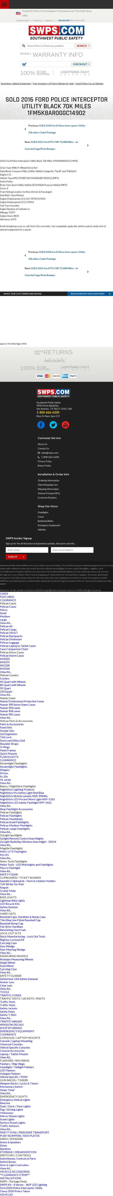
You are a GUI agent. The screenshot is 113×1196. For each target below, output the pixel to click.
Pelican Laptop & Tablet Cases (18, 645)
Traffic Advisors (9, 1125)
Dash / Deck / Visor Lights (15, 1106)
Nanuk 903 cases (10, 707)
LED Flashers (7, 1070)
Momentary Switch (11, 1086)
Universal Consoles (11, 1044)
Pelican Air (6, 626)
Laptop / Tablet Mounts (14, 1054)
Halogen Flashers (10, 1073)
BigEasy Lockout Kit (12, 939)
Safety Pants (7, 1011)
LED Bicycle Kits (10, 903)
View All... (5, 622)
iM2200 (5, 668)
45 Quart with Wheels (13, 681)
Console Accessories (12, 1050)
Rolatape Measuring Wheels (16, 959)
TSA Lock (6, 737)
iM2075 (5, 662)
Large (3, 619)
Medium (5, 616)
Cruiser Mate (8, 890)
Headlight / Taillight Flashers (17, 1067)
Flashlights (43, 512)
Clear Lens (6, 985)
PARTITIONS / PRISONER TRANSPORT (24, 1132)
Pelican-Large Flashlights (15, 828)
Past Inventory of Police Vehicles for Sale (53, 83)
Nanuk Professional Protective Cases (22, 701)
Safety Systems (9, 907)
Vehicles (42, 529)
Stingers (5, 769)
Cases (41, 516)
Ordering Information (48, 480)
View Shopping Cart (48, 484)
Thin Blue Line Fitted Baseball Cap (20, 920)
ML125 (4, 854)
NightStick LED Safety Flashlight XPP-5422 (26, 802)
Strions (4, 773)
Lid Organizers (8, 734)
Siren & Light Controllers (14, 1165)
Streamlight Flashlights (13, 766)
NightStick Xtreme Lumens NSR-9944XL (24, 796)
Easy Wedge (7, 946)
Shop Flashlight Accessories (16, 809)
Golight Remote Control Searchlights (21, 838)
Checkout (80, 64)
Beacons (5, 1103)
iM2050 (5, 658)
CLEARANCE (8, 600)
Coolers (4, 678)
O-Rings (5, 747)
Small (3, 613)
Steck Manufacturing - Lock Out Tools (22, 936)
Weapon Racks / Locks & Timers (19, 1083)
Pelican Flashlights (11, 815)
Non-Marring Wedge (12, 949)
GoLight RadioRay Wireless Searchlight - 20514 (28, 841)
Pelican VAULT (9, 632)
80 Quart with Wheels (13, 685)
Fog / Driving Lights (11, 1109)
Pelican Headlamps (11, 818)
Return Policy (44, 465)
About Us (49, 20)
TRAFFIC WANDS (11, 1021)
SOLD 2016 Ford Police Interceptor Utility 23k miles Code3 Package (56, 129)
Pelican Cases (8, 606)
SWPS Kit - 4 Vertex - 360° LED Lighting (23, 1184)
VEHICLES (6, 1194)
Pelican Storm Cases (12, 655)
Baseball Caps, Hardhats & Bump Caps (23, 916)
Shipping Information (48, 489)
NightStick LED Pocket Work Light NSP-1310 (27, 799)
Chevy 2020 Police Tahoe (15, 1191)
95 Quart (5, 688)
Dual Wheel (7, 965)
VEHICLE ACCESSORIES (15, 1171)
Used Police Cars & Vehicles (89, 83)
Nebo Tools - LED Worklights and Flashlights (26, 864)
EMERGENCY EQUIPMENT (17, 1031)
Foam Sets (6, 727)
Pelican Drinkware (11, 639)
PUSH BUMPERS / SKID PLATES (20, 1135)
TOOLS (4, 992)
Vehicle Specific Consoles (15, 1047)
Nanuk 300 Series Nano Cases (17, 704)
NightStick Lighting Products (17, 789)
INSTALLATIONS (10, 1178)
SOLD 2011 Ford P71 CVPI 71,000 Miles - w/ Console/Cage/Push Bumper (51, 145)
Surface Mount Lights (12, 1122)
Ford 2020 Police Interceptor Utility (21, 1187)
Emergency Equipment (49, 525)
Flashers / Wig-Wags (12, 1063)
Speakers (5, 1148)
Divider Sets (7, 730)
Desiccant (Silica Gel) (12, 740)
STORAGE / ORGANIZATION (18, 1152)
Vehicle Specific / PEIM (14, 1076)
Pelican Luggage (9, 642)
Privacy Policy (45, 461)
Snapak (4, 887)
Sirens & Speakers (10, 1142)
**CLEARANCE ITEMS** (15, 1174)
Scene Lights (7, 1119)
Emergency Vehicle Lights (15, 1099)
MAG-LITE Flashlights (13, 851)
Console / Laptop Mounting (16, 1041)
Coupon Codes (23, 20)
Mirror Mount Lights (12, 1116)
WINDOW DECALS (12, 1024)
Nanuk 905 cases (10, 714)
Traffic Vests (7, 1001)
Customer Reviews (47, 497)
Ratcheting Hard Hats (13, 929)
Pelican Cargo (8, 629)
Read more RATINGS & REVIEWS (87, 293)
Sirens (3, 1145)
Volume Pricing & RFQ (49, 493)
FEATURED (7, 596)
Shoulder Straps (9, 743)
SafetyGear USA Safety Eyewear (19, 978)
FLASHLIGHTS (9, 756)
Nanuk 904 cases (10, 711)
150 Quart (6, 691)
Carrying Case (8, 943)
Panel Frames (8, 750)
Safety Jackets (8, 1008)
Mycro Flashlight (10, 867)
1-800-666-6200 (50, 457)
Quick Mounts (8, 753)
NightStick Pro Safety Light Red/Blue (22, 792)
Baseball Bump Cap (11, 923)
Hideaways (6, 1112)
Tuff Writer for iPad (12, 884)
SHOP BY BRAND (11, 1027)
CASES (4, 593)
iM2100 (5, 665)
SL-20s (4, 776)
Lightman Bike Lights (12, 900)
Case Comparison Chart (14, 649)
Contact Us (37, 20)
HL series (5, 779)
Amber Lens (7, 982)
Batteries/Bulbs (45, 521)
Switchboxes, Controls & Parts (18, 1158)
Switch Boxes (8, 1161)
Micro (3, 609)
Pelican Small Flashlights (14, 822)
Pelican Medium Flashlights (16, 825)
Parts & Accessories (12, 724)
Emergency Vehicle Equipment (16, 83)
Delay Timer (7, 1089)
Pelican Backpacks (11, 636)
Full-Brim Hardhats (11, 926)
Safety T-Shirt (8, 1014)
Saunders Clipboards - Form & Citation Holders (28, 880)
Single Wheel (7, 962)
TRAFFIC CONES (10, 995)
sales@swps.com (49, 452)
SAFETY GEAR (9, 874)
